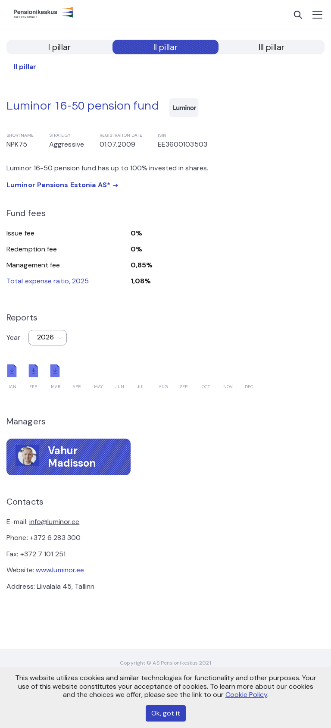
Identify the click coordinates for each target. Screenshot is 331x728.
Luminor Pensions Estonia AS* (58, 184)
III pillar (271, 47)
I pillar (59, 47)
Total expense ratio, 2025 (47, 281)
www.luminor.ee (60, 569)
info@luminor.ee (54, 521)
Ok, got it (165, 713)
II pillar (165, 47)
